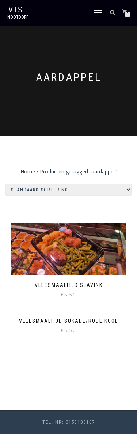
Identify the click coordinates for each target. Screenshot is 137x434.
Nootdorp (17, 17)
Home (27, 171)
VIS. (17, 9)
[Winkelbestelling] (68, 190)
